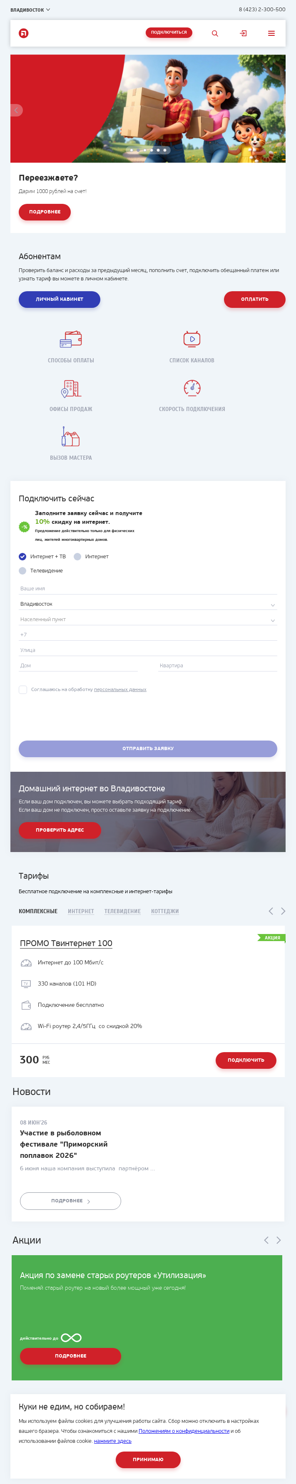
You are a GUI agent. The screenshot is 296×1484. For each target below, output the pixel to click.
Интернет (81, 912)
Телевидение (122, 912)
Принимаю (148, 1459)
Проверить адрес (60, 830)
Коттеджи (165, 912)
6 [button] (165, 150)
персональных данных (120, 689)
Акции (26, 1241)
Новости (31, 1093)
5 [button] (158, 150)
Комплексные (38, 911)
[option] (148, 144)
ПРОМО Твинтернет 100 (66, 944)
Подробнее (44, 212)
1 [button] (132, 150)
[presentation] (82, 718)
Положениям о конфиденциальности (184, 1431)
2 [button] (138, 150)
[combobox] (148, 604)
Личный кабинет (243, 33)
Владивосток (27, 10)
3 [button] (145, 150)
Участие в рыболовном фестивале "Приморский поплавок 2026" (64, 1144)
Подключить (246, 1060)
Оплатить (255, 299)
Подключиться (169, 32)
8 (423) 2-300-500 (262, 9)
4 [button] (152, 150)
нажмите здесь (113, 1441)
